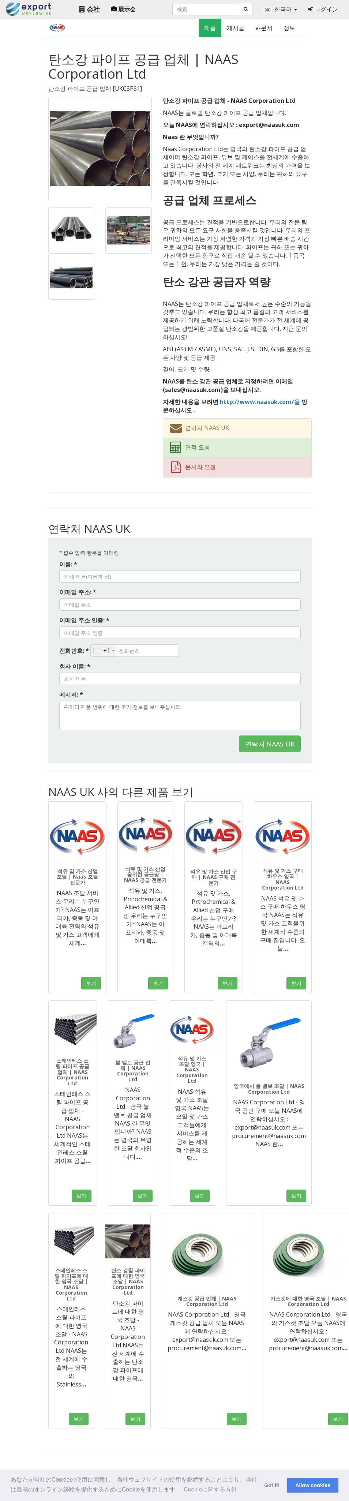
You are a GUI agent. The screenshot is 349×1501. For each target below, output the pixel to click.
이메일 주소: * (77, 592)
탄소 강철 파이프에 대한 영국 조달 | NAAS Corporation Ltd (128, 1281)
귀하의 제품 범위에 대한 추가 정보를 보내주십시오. (180, 715)
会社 (89, 9)
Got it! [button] (271, 1485)
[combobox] (104, 650)
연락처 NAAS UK (269, 744)
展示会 (123, 9)
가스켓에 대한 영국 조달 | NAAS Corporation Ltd (308, 1301)
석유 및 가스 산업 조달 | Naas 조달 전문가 (77, 877)
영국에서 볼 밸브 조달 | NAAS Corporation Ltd (269, 1088)
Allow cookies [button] (312, 1485)
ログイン (323, 9)
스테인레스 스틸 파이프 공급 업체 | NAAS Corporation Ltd (72, 1072)
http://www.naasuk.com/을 (260, 402)
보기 (91, 983)
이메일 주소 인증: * (84, 620)
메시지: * (71, 694)
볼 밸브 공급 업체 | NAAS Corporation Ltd (132, 1071)
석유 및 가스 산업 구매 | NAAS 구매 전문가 (213, 877)
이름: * (68, 564)
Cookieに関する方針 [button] (210, 1489)
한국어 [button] (280, 9)
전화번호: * (74, 651)
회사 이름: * (74, 666)
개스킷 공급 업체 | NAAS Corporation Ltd (206, 1301)
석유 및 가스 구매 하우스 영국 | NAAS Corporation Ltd (283, 879)
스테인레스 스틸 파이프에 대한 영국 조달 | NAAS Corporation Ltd (71, 1284)
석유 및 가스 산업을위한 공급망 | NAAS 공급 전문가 (145, 874)
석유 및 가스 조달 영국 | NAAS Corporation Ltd (192, 1070)
